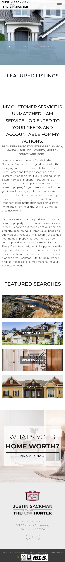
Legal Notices (56, 552)
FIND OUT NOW (32, 456)
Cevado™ (24, 552)
